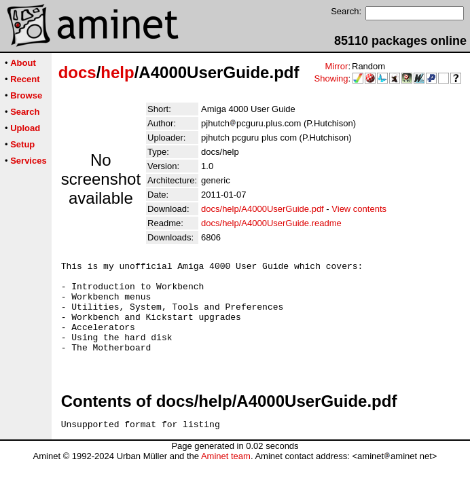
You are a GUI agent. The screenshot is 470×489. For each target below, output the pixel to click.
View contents (358, 209)
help (117, 72)
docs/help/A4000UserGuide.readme (271, 223)
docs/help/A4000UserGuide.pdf (262, 209)
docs (77, 72)
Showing (331, 78)
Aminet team (226, 478)
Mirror (336, 66)
